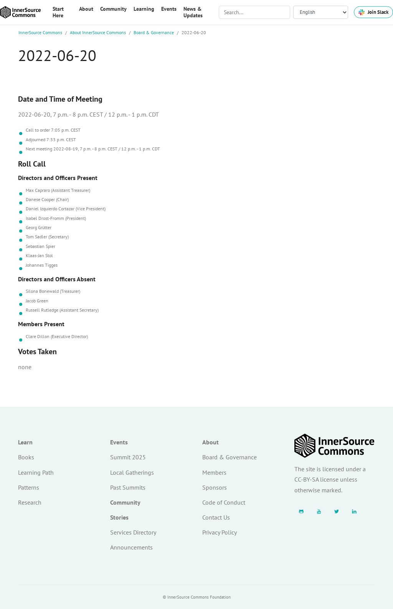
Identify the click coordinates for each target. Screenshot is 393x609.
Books (26, 457)
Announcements (131, 547)
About (210, 442)
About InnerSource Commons (98, 32)
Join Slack (373, 12)
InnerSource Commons (40, 32)
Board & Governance (154, 32)
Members (214, 472)
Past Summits (127, 487)
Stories (119, 517)
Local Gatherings (132, 472)
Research (29, 502)
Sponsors (214, 487)
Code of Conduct (223, 502)
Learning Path (36, 472)
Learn (25, 442)
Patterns (28, 487)
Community (125, 502)
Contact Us (216, 517)
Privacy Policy (219, 532)
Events (119, 442)
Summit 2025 (128, 457)
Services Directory (133, 532)
